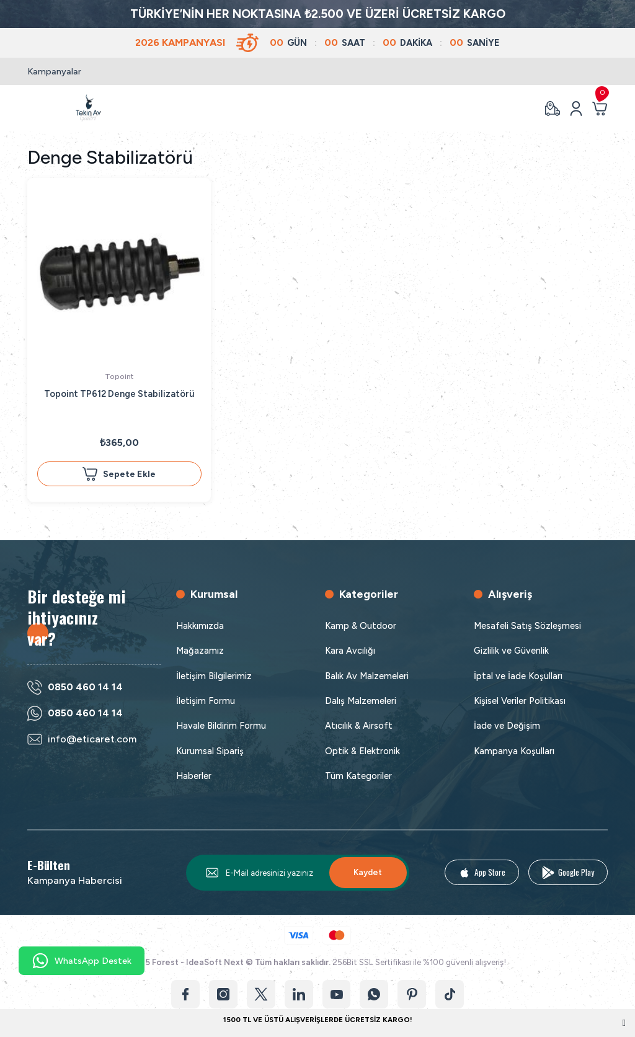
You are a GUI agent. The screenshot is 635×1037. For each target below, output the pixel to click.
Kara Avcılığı (350, 650)
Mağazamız (200, 650)
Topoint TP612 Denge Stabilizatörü (119, 393)
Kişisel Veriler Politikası (520, 700)
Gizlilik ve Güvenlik (511, 650)
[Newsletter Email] (297, 873)
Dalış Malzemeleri (360, 700)
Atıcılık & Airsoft (359, 725)
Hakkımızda (200, 625)
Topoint (119, 376)
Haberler (193, 775)
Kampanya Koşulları (514, 751)
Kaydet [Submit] (367, 872)
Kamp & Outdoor (360, 625)
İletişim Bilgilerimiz (214, 676)
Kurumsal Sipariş (210, 751)
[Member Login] (576, 108)
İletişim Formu (205, 700)
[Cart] (600, 108)
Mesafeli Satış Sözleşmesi (527, 625)
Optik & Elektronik (362, 751)
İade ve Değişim (507, 725)
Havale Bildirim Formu (221, 725)
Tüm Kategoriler (358, 775)
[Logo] (88, 108)
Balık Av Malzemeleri (367, 676)
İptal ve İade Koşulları (518, 676)
